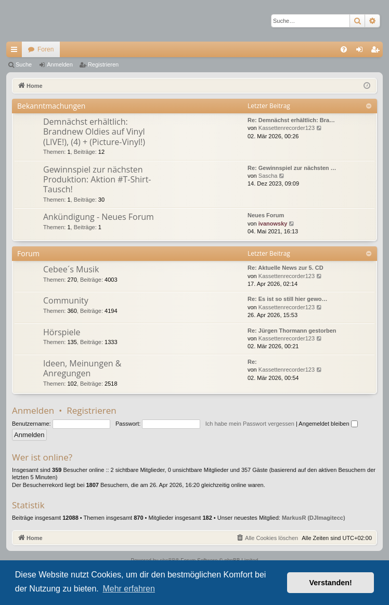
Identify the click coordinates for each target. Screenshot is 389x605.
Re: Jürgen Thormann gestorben (292, 330)
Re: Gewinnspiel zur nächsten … (292, 168)
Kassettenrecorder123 (286, 128)
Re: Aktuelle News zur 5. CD (285, 268)
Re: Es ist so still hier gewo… (287, 299)
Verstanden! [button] (330, 582)
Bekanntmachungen (51, 106)
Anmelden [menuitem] (361, 51)
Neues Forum (266, 215)
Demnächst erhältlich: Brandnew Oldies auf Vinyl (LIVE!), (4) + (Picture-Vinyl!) (94, 132)
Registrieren (103, 64)
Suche (24, 64)
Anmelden (60, 64)
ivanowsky (273, 223)
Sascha (268, 176)
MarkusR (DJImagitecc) (313, 518)
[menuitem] (344, 49)
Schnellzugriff (16, 51)
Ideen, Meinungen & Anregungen (82, 368)
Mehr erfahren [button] (128, 588)
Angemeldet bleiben (328, 423)
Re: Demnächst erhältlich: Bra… (291, 120)
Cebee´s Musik (71, 269)
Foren (45, 49)
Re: (252, 362)
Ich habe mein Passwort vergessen (249, 423)
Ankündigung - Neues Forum (98, 216)
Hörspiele (61, 332)
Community (65, 300)
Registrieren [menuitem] (377, 51)
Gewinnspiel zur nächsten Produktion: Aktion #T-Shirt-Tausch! (97, 179)
